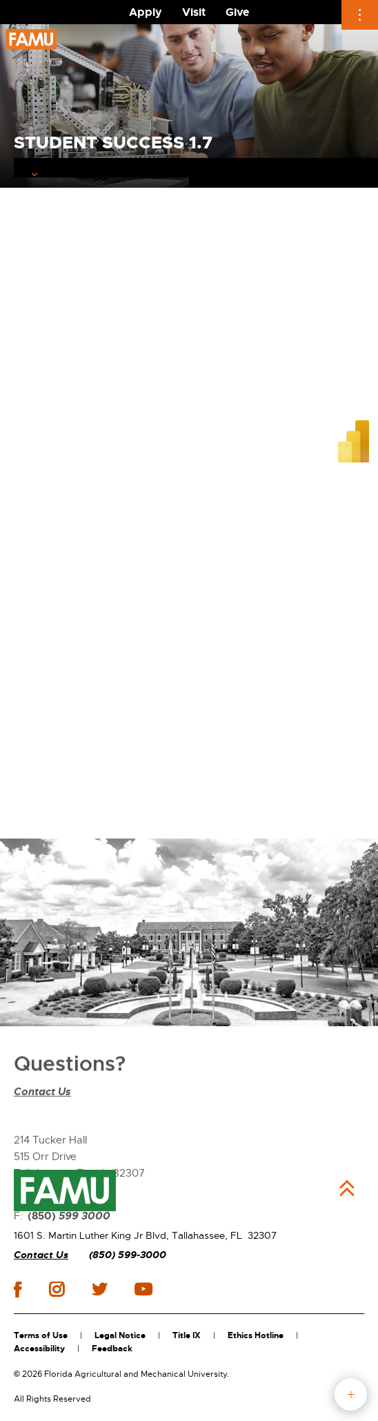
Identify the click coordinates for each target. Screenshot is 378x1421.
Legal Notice (120, 1335)
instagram (56, 1289)
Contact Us (42, 1136)
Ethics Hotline (256, 1335)
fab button (351, 1394)
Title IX (186, 1335)
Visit (194, 12)
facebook (17, 1289)
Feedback (112, 1348)
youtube (143, 1289)
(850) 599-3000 (127, 1255)
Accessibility (39, 1348)
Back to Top (347, 1188)
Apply (145, 12)
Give (237, 12)
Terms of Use (41, 1335)
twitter (99, 1289)
